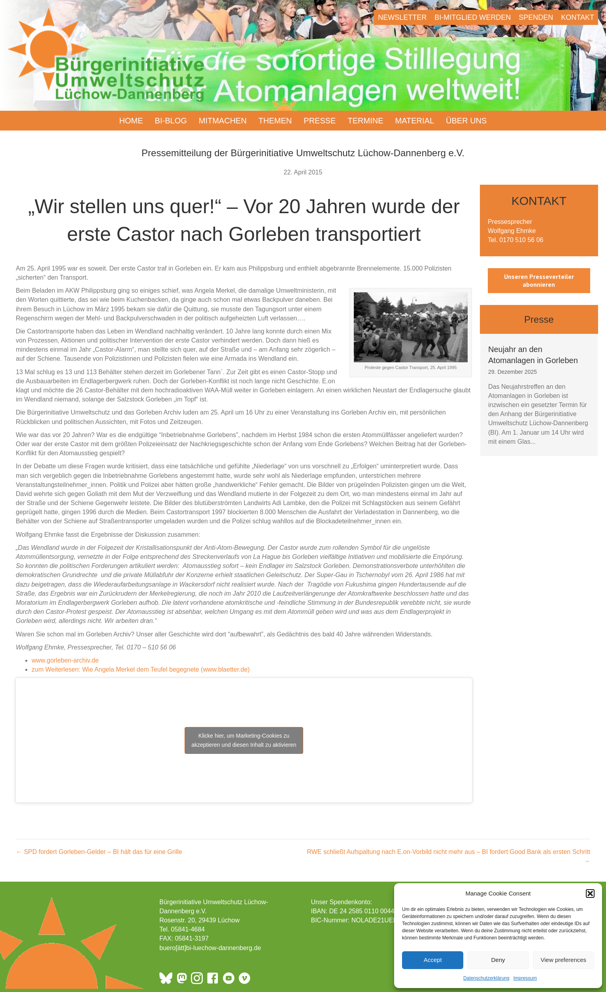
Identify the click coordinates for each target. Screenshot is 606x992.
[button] (590, 893)
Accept (433, 959)
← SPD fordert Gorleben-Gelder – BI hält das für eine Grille (99, 851)
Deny (498, 959)
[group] (539, 395)
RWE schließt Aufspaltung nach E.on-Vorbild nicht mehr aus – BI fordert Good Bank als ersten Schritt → (448, 856)
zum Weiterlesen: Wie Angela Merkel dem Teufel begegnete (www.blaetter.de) (141, 669)
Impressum (525, 978)
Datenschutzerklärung (486, 978)
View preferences (564, 959)
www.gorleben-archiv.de (65, 660)
